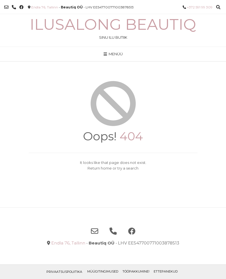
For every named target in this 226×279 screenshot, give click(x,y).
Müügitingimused (102, 271)
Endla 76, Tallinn (44, 7)
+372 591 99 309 (199, 7)
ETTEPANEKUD (166, 271)
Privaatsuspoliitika (64, 272)
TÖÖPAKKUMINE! (135, 271)
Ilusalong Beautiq (113, 24)
